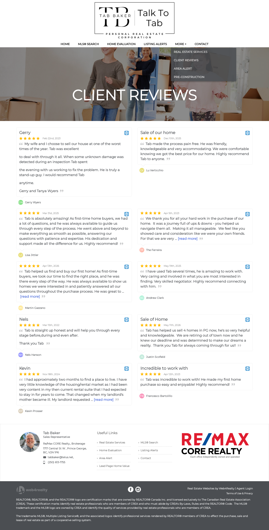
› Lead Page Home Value (113, 466)
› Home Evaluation (109, 450)
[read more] (188, 239)
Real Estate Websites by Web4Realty (210, 488)
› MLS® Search (148, 442)
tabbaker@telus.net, (61, 457)
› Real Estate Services (111, 442)
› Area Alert (104, 458)
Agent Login (245, 488)
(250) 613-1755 (56, 462)
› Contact (144, 458)
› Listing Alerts (148, 450)
